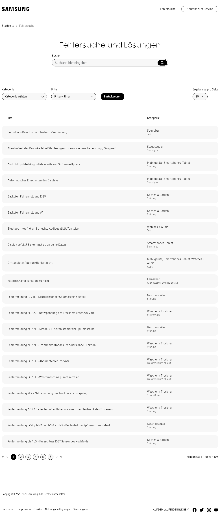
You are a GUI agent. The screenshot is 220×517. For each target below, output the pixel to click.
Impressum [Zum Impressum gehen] (24, 509)
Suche (56, 55)
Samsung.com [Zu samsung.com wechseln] (81, 509)
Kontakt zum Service (200, 9)
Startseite (8, 25)
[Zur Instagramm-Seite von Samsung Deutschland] (209, 510)
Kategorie (8, 89)
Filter (54, 89)
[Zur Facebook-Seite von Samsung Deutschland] (194, 510)
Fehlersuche (167, 9)
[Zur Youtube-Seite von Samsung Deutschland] (216, 510)
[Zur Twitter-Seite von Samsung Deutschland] (202, 510)
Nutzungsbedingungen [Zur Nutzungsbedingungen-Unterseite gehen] (58, 509)
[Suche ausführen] (162, 63)
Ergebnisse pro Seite (205, 89)
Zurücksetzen (112, 96)
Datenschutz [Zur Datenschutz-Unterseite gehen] (9, 509)
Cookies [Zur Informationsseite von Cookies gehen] (38, 509)
